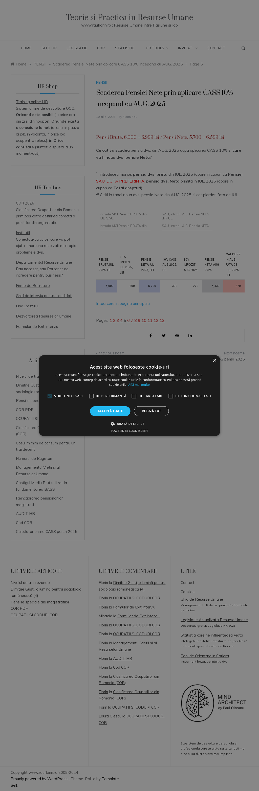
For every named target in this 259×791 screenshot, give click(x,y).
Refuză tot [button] (151, 411)
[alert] (129, 395)
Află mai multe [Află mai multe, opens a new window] (139, 384)
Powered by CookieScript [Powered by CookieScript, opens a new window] (129, 431)
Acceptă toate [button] (110, 411)
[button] (129, 423)
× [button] (214, 360)
